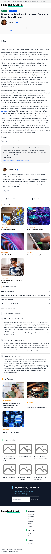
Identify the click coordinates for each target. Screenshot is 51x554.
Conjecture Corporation (16, 549)
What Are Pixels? (6, 255)
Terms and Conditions (13, 551)
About (29, 533)
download (4, 111)
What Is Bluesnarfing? (34, 255)
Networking (5, 227)
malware (36, 93)
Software (6, 429)
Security (29, 252)
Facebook (30, 543)
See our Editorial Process (13, 199)
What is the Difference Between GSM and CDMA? (10, 459)
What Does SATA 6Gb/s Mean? (37, 407)
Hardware (4, 252)
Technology (7, 400)
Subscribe (34, 499)
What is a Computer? (9, 477)
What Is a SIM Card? (24, 457)
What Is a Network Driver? (35, 229)
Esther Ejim (12, 22)
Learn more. (45, 1)
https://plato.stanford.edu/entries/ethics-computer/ (16, 160)
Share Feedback (37, 199)
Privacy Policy (4, 551)
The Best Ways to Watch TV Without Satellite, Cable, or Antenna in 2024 (12, 405)
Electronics (31, 516)
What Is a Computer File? (11, 432)
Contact (30, 536)
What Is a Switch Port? (8, 229)
